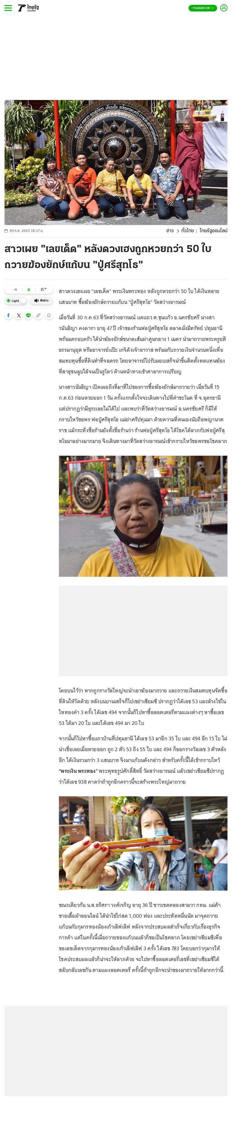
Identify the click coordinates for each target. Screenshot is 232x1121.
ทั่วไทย (188, 231)
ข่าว (170, 231)
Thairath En (202, 8)
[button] (8, 315)
